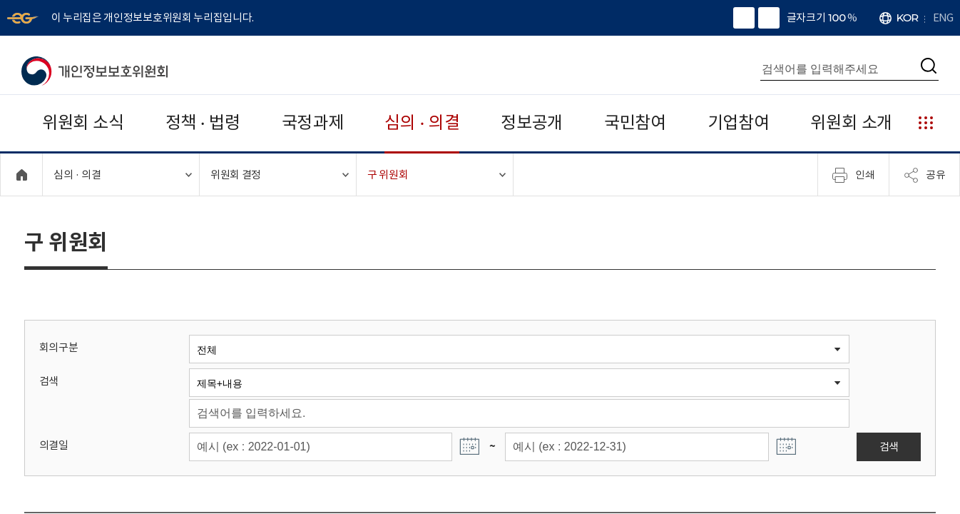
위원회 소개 (851, 122)
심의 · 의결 (421, 122)
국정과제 (313, 122)
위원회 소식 (83, 122)
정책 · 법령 (202, 122)
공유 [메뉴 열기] (924, 174)
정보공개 (532, 122)
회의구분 (58, 347)
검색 (48, 381)
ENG (943, 17)
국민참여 (635, 122)
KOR (908, 17)
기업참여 (739, 122)
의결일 (53, 445)
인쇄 (853, 174)
